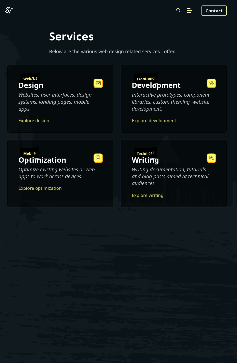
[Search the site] (178, 11)
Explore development (154, 120)
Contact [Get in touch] (214, 11)
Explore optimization (40, 188)
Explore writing (148, 195)
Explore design (33, 120)
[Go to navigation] (189, 11)
